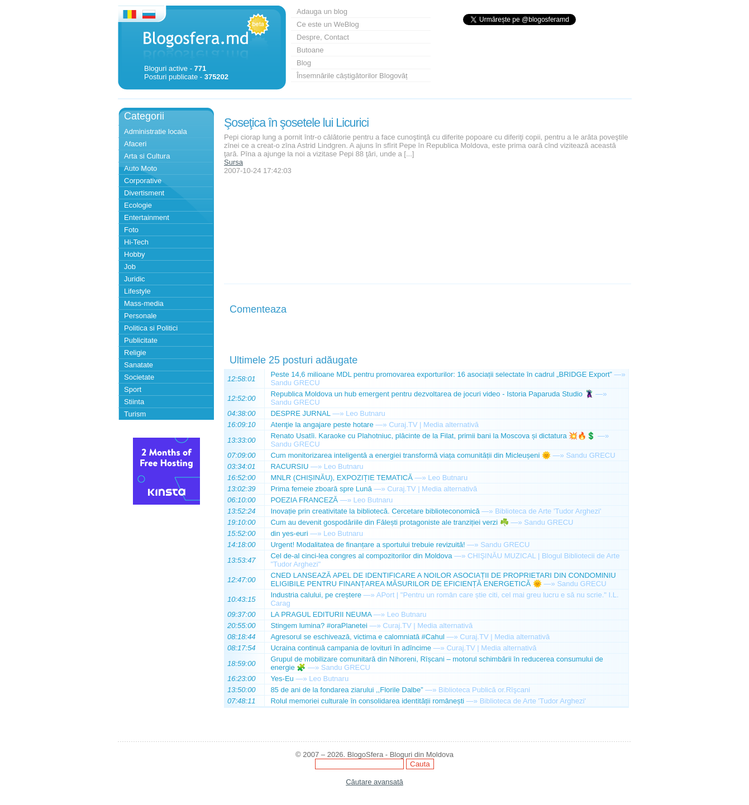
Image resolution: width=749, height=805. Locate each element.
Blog (304, 63)
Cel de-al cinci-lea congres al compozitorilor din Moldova (361, 556)
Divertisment (144, 193)
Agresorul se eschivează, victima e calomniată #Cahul (357, 636)
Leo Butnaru (365, 413)
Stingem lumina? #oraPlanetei (318, 625)
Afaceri (135, 144)
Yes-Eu (281, 678)
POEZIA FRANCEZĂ (304, 500)
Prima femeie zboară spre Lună (320, 489)
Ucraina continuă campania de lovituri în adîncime (350, 648)
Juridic (134, 279)
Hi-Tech (136, 242)
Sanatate (138, 365)
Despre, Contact (323, 37)
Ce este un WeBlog (328, 24)
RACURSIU (289, 466)
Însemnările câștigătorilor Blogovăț (352, 75)
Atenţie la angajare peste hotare (321, 424)
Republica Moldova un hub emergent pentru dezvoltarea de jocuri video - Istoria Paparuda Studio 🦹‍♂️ (431, 394)
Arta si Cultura (147, 156)
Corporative (142, 180)
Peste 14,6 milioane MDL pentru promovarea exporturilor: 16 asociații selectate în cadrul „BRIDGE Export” (441, 374)
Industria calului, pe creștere (315, 595)
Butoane (310, 50)
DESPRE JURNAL (300, 413)
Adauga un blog (322, 11)
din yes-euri (289, 533)
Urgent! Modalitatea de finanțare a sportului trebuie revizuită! (367, 544)
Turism (135, 414)
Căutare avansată (374, 782)
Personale (140, 316)
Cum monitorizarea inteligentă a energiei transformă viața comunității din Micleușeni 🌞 (410, 455)
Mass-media (144, 303)
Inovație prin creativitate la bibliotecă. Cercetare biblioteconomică (374, 511)
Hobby (134, 254)
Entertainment (146, 217)
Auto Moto (140, 168)
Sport (132, 389)
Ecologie (138, 205)
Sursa (233, 162)
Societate (139, 377)
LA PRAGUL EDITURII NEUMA (320, 614)
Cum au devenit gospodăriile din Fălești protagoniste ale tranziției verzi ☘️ (389, 522)
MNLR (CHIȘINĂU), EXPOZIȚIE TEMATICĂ (341, 477)
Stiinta (134, 401)
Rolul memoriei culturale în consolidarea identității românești (367, 701)
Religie (135, 352)
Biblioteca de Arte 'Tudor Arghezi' (548, 511)
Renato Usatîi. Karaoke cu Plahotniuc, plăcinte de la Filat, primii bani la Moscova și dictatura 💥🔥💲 (432, 436)
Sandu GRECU (294, 382)
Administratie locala (155, 131)
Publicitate (141, 340)
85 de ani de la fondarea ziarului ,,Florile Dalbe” (346, 690)
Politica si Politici (151, 328)
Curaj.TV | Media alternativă (434, 424)
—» (620, 374)
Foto (131, 230)
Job (130, 266)
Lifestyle (137, 291)
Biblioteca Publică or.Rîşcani (484, 690)
